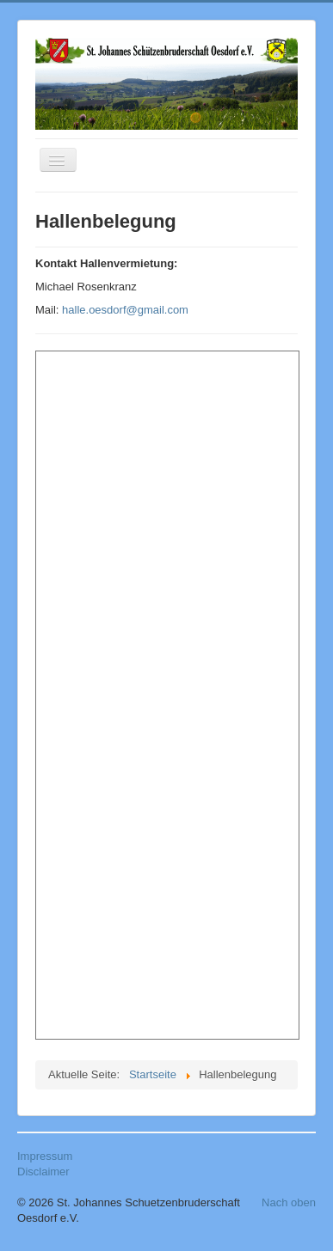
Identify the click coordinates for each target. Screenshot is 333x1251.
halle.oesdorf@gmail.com (125, 309)
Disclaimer (43, 1171)
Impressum (44, 1156)
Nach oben (289, 1202)
